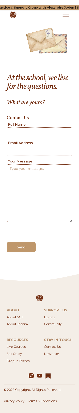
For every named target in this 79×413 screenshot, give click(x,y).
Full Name (16, 124)
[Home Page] (35, 15)
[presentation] (39, 232)
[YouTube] (39, 376)
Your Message (20, 161)
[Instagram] (31, 376)
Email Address (20, 143)
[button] (66, 15)
